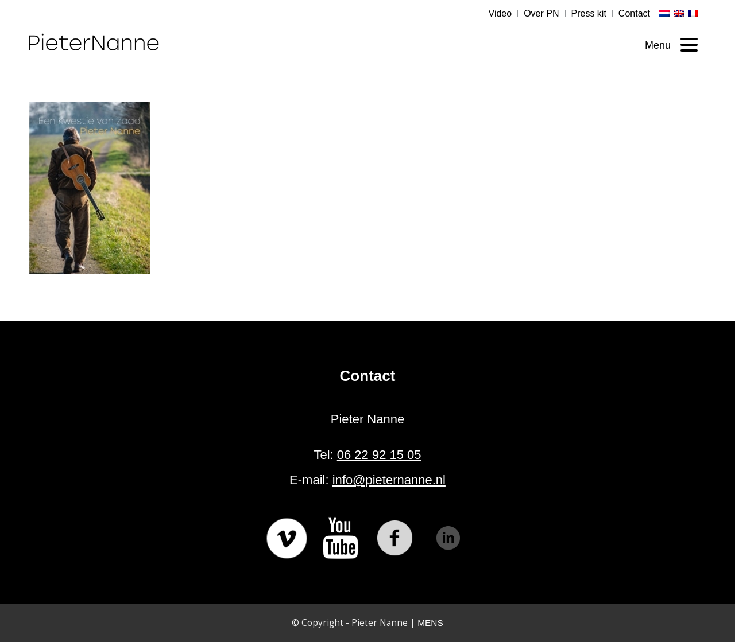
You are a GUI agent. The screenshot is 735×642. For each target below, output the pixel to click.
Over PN (541, 13)
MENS (430, 623)
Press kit (588, 13)
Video (500, 13)
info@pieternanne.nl (389, 480)
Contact (634, 13)
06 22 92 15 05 (379, 455)
